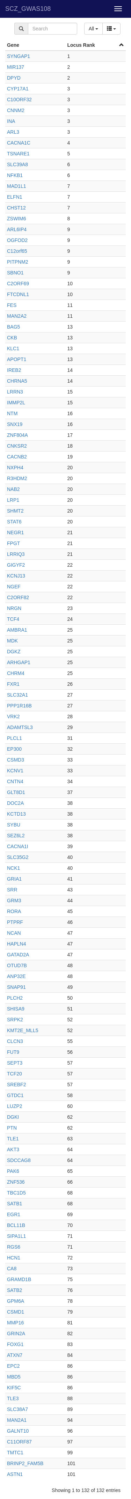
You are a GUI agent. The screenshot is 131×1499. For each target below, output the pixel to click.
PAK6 (13, 1171)
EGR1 (13, 1214)
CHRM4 (15, 673)
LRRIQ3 (16, 554)
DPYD (14, 78)
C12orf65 (17, 251)
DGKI (13, 1117)
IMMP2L (16, 402)
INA (11, 121)
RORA (14, 911)
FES (11, 305)
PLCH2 (15, 998)
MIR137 (15, 67)
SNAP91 (16, 987)
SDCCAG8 (19, 1160)
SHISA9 (15, 1009)
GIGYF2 (16, 565)
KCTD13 (16, 814)
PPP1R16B (19, 705)
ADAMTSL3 (20, 727)
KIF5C (14, 1387)
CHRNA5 (17, 381)
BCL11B (16, 1225)
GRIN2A (16, 1333)
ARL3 (13, 132)
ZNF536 (16, 1182)
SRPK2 (15, 1019)
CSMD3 (15, 760)
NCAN (14, 933)
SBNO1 (15, 272)
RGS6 (13, 1247)
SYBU (13, 825)
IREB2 (14, 370)
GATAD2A (18, 954)
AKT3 (13, 1149)
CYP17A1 (17, 88)
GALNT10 (18, 1431)
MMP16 (15, 1322)
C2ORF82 (18, 597)
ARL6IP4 (17, 229)
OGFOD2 (17, 240)
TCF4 (13, 619)
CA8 (11, 1268)
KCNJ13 (16, 576)
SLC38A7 (17, 1409)
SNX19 (14, 424)
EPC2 (13, 1366)
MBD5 (14, 1377)
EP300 (14, 749)
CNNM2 (15, 110)
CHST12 (16, 208)
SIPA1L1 (16, 1236)
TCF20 (14, 1074)
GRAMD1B (19, 1279)
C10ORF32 (19, 99)
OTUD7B (17, 965)
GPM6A (15, 1301)
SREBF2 (16, 1084)
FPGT (13, 543)
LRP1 (13, 500)
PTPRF (15, 922)
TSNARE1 (18, 153)
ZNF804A (17, 435)
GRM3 (14, 900)
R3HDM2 (17, 478)
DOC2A (15, 803)
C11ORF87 (19, 1442)
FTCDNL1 (18, 294)
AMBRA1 (17, 630)
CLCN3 (15, 1041)
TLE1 (13, 1138)
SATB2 (14, 1290)
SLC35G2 (17, 857)
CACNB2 (17, 457)
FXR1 (13, 684)
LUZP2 (14, 1106)
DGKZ (14, 651)
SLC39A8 (17, 164)
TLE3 (13, 1398)
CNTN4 (15, 781)
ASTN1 (15, 1474)
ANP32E (16, 976)
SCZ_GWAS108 (28, 8)
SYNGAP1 (18, 56)
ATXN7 (14, 1355)
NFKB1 (15, 175)
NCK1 (13, 868)
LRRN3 (15, 392)
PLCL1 (14, 738)
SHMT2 (15, 511)
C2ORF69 (18, 283)
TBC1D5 (16, 1193)
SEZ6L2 (16, 835)
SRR (12, 889)
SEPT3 (14, 1063)
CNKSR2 (17, 446)
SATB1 (14, 1203)
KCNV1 (15, 770)
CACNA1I (17, 846)
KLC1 (13, 348)
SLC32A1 (17, 695)
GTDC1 (15, 1095)
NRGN (14, 608)
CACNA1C (18, 143)
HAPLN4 (16, 944)
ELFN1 (14, 197)
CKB (12, 337)
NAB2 (13, 489)
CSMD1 (15, 1312)
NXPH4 (15, 467)
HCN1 (13, 1258)
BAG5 (13, 327)
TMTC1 (15, 1452)
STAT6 (14, 521)
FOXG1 (15, 1344)
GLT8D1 (16, 792)
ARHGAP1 (18, 662)
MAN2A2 (17, 316)
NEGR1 (15, 532)
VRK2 (13, 716)
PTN (12, 1128)
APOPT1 (16, 359)
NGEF (14, 586)
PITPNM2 (17, 262)
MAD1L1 (16, 186)
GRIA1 (14, 879)
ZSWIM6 (16, 218)
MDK (12, 641)
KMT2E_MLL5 (22, 1030)
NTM (12, 413)
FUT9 (13, 1052)
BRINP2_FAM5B (25, 1463)
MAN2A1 (17, 1420)
